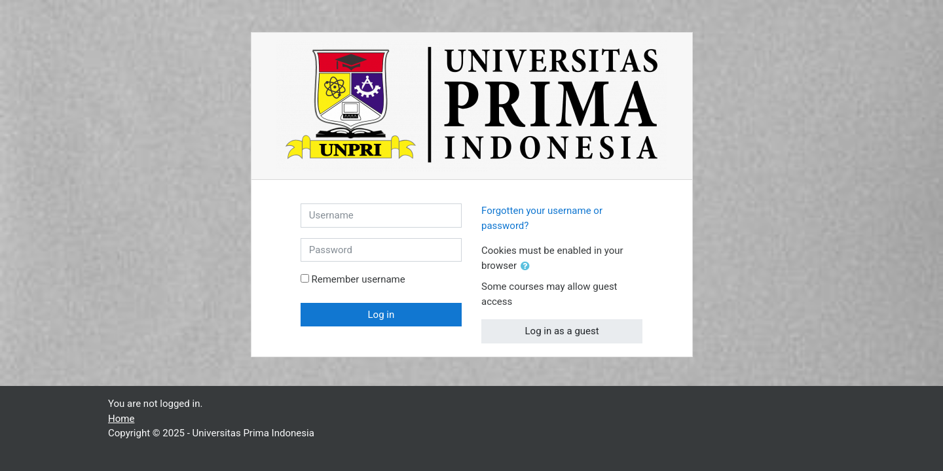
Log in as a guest (562, 331)
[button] (527, 266)
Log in (381, 315)
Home (121, 419)
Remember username (358, 279)
